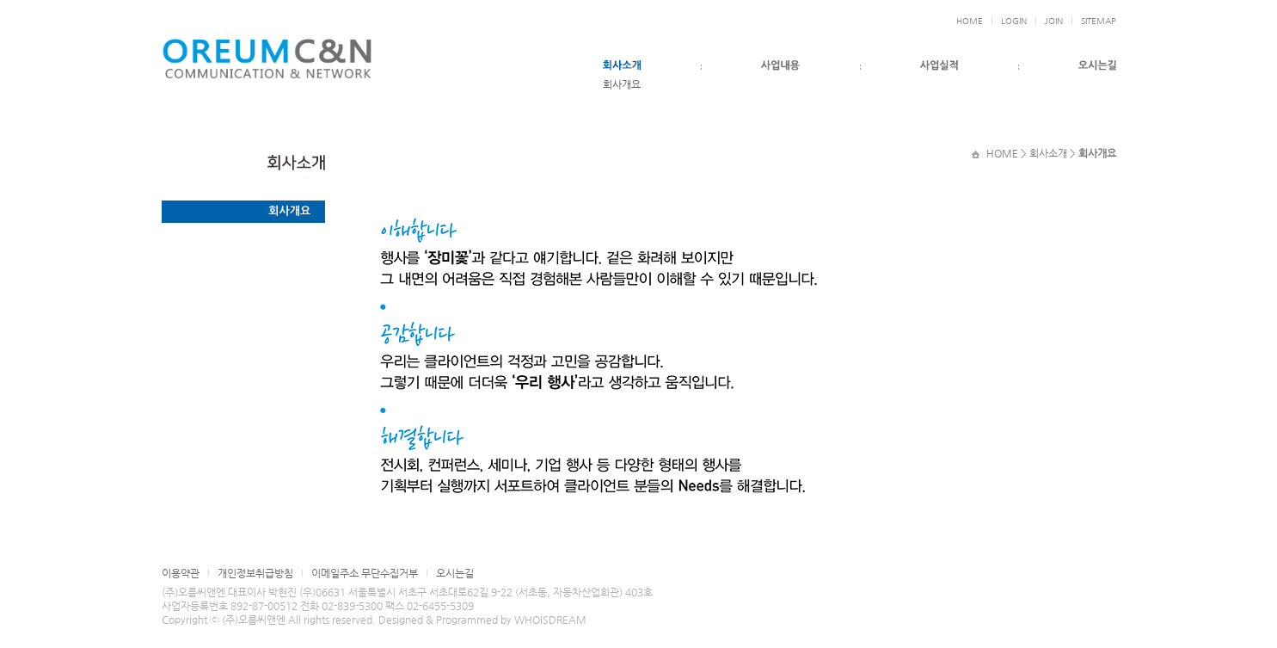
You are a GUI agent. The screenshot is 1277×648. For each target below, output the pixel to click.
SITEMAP (1098, 21)
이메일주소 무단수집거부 (364, 573)
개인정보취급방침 (255, 573)
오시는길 (455, 573)
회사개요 (622, 84)
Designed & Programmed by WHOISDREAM (482, 620)
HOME (969, 21)
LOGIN (1014, 21)
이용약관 (181, 573)
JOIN (1054, 21)
